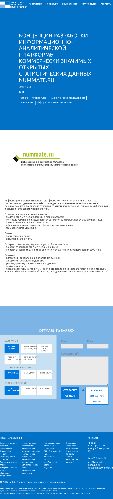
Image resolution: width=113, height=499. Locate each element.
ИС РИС (47, 459)
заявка (24, 97)
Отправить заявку (70, 393)
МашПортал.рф (50, 462)
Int (60, 451)
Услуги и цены (89, 4)
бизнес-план (39, 97)
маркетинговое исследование (67, 97)
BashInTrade (49, 465)
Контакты (106, 4)
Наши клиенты (70, 4)
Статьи (69, 457)
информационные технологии (54, 102)
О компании (35, 4)
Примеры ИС (49, 448)
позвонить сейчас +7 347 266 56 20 (97, 395)
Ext (46, 454)
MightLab (48, 468)
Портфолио (52, 4)
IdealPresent (49, 457)
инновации (27, 102)
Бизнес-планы (6, 448)
